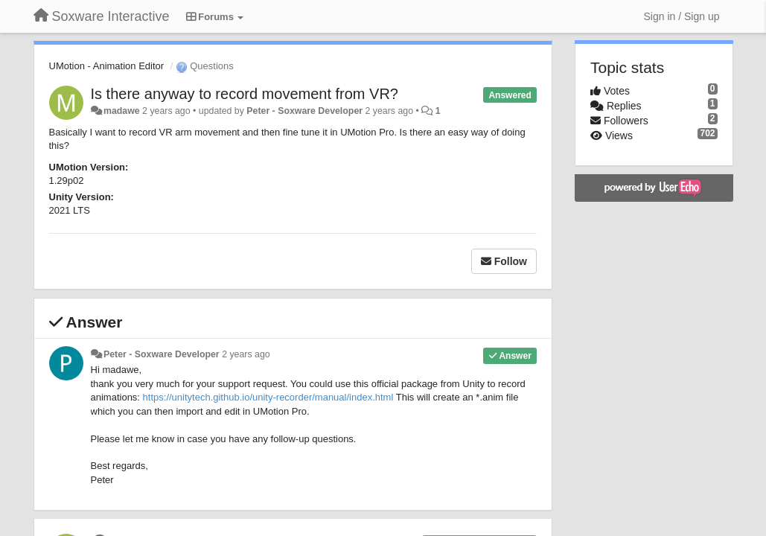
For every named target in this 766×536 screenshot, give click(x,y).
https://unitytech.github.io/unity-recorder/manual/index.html (268, 397)
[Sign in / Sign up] (682, 16)
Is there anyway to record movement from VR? (245, 94)
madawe (121, 111)
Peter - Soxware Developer (304, 111)
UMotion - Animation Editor (107, 65)
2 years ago (246, 354)
